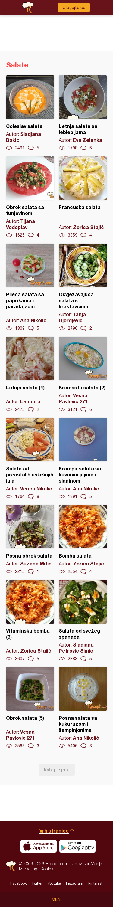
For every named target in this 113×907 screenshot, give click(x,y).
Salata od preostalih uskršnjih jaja (30, 458)
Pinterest (95, 883)
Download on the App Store (38, 846)
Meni (56, 899)
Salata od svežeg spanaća (83, 621)
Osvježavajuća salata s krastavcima (83, 287)
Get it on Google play (77, 846)
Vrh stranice (54, 830)
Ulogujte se (74, 7)
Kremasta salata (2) (83, 374)
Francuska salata (83, 197)
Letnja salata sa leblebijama (83, 113)
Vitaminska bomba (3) (30, 621)
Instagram (74, 883)
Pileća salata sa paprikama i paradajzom (30, 287)
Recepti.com (11, 866)
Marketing (28, 868)
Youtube (54, 883)
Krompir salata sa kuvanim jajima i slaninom (83, 458)
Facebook (18, 883)
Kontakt (48, 868)
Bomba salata (83, 540)
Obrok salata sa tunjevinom (30, 197)
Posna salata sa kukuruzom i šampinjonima (83, 708)
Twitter (37, 883)
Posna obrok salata (30, 540)
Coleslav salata (30, 113)
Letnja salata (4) (30, 374)
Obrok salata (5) (30, 708)
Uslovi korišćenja (87, 863)
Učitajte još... (57, 769)
